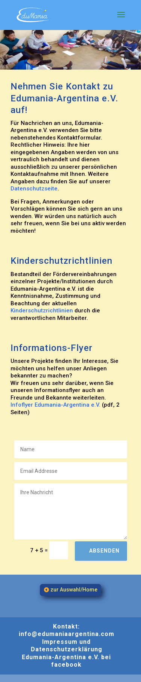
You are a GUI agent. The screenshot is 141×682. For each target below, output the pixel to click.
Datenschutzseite (34, 188)
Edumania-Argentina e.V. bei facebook (66, 661)
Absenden (104, 551)
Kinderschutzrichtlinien (42, 310)
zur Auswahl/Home (73, 590)
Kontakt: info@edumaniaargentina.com (66, 630)
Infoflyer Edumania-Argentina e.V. (55, 404)
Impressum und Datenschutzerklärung (66, 645)
